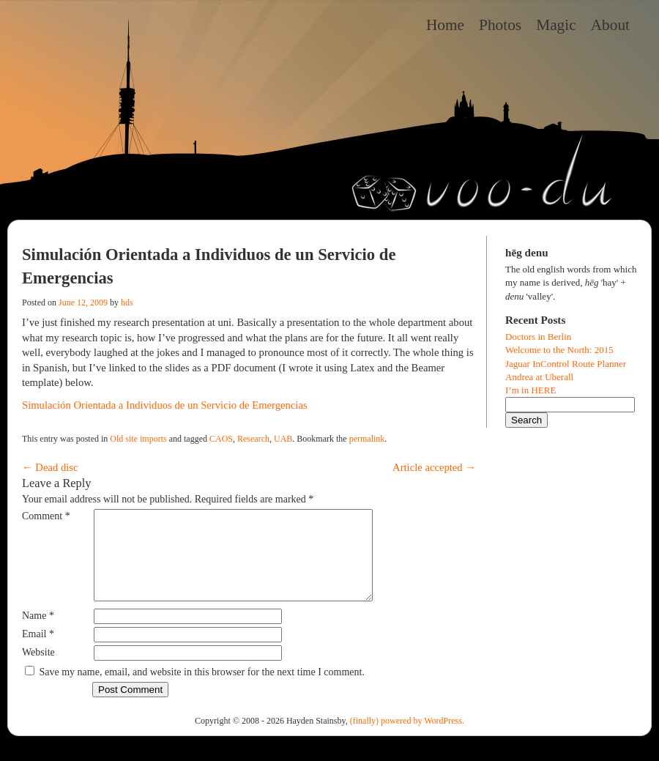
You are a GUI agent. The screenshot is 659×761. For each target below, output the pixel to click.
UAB (283, 439)
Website (38, 669)
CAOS (221, 439)
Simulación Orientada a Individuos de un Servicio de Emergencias (165, 405)
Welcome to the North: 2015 (559, 349)
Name (38, 633)
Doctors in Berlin (538, 336)
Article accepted (434, 467)
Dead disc (50, 467)
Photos (500, 25)
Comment (46, 516)
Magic (556, 25)
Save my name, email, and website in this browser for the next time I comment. (202, 689)
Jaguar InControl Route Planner (565, 363)
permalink (367, 439)
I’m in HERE (530, 390)
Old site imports (138, 439)
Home (445, 25)
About (610, 25)
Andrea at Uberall (539, 376)
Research (253, 439)
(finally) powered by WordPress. (407, 738)
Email (38, 651)
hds (127, 302)
